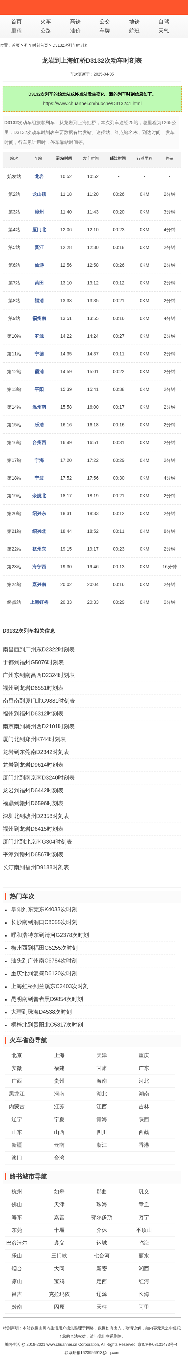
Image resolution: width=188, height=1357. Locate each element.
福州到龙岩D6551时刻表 (33, 688)
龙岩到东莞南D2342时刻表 (36, 752)
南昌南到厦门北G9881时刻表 (39, 701)
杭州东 (39, 549)
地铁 (134, 21)
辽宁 (17, 1119)
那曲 (101, 1191)
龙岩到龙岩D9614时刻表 (33, 765)
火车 (45, 21)
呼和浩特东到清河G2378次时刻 (50, 935)
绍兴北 (39, 531)
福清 (39, 300)
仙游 (39, 265)
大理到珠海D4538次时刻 (41, 1012)
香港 (144, 1145)
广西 (17, 1081)
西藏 (144, 1132)
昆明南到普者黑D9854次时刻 (47, 999)
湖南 (144, 1094)
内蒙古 (17, 1106)
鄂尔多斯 (101, 1217)
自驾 (163, 21)
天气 (163, 31)
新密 (101, 1268)
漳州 (39, 212)
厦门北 (39, 229)
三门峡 (59, 1255)
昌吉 (17, 1294)
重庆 (144, 1055)
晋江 (39, 247)
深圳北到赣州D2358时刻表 (36, 816)
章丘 (144, 1204)
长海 (144, 1294)
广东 (144, 1068)
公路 (45, 31)
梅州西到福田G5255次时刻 (44, 948)
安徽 (17, 1068)
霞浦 (39, 371)
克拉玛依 (59, 1294)
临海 (144, 1243)
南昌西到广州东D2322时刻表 (39, 649)
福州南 (39, 318)
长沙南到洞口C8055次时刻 (44, 922)
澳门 (17, 1158)
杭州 (17, 1191)
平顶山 (144, 1230)
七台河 (102, 1255)
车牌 (104, 31)
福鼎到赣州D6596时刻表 (33, 803)
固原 (59, 1307)
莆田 (39, 282)
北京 (17, 1055)
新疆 (17, 1145)
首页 (16, 21)
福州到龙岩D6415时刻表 (33, 829)
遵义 (59, 1243)
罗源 (39, 336)
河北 (144, 1081)
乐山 (17, 1255)
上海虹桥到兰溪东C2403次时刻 (50, 986)
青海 (101, 1119)
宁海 (39, 460)
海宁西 (39, 566)
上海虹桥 (39, 602)
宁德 (39, 353)
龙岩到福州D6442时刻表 (33, 790)
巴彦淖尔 (16, 1243)
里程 (16, 31)
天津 (101, 1055)
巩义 (144, 1191)
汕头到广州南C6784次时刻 (44, 961)
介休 (101, 1230)
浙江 (101, 1145)
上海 (59, 1055)
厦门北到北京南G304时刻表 (37, 842)
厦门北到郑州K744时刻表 (34, 739)
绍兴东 (39, 513)
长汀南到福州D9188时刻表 (36, 867)
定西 (101, 1281)
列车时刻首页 (36, 45)
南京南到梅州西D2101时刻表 (39, 726)
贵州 (59, 1081)
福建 (59, 1068)
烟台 (17, 1268)
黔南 (17, 1307)
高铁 (75, 21)
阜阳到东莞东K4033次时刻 (44, 909)
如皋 (59, 1191)
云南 (59, 1145)
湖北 (101, 1094)
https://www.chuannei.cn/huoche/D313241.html (92, 103)
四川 (101, 1132)
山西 (59, 1132)
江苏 (59, 1106)
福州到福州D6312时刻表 (33, 714)
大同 (59, 1268)
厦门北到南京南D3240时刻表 (39, 778)
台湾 (59, 1158)
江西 (101, 1106)
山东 (17, 1132)
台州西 (39, 442)
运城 (101, 1243)
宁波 (39, 478)
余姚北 (39, 495)
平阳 (39, 389)
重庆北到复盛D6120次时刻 (44, 973)
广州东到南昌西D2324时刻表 (39, 675)
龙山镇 (39, 194)
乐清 (39, 424)
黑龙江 (17, 1094)
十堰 (59, 1230)
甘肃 (101, 1068)
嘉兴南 (39, 584)
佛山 (17, 1204)
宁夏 (59, 1119)
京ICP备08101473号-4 (157, 1344)
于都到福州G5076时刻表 (33, 662)
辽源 (101, 1294)
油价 (75, 31)
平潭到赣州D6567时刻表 (33, 854)
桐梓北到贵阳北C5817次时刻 (47, 1025)
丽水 (144, 1255)
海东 (17, 1217)
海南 (101, 1081)
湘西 (144, 1268)
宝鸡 (59, 1281)
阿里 (144, 1307)
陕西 (144, 1119)
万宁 (144, 1217)
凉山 (17, 1281)
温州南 (39, 407)
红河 (144, 1281)
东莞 (17, 1230)
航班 (134, 31)
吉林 (144, 1106)
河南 (59, 1094)
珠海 (101, 1204)
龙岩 (39, 176)
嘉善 (59, 1217)
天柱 (101, 1307)
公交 (104, 21)
